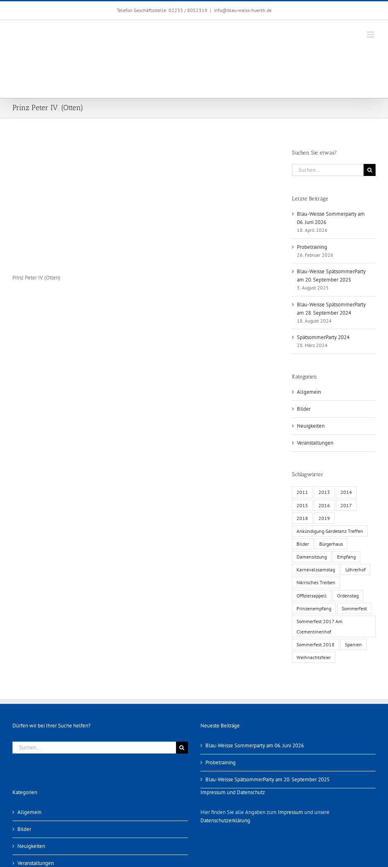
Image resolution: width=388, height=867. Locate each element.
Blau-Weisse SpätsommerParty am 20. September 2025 (267, 779)
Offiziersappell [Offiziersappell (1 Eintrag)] (311, 595)
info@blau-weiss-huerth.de (243, 10)
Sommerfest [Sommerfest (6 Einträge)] (354, 608)
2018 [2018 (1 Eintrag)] (302, 518)
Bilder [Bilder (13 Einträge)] (302, 544)
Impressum (290, 812)
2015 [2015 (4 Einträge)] (302, 505)
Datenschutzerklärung (225, 820)
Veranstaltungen (315, 442)
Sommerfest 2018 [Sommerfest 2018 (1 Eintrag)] (315, 644)
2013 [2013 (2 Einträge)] (324, 492)
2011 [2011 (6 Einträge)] (302, 492)
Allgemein (309, 391)
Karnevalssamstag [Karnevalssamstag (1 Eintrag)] (315, 569)
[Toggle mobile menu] (371, 34)
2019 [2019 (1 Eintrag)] (324, 518)
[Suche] (370, 170)
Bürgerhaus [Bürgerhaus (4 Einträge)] (331, 544)
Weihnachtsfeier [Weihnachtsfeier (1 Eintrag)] (313, 657)
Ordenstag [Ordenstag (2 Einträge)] (348, 595)
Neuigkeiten (311, 425)
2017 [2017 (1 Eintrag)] (346, 505)
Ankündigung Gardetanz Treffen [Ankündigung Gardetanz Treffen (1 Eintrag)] (329, 531)
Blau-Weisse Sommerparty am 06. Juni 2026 (254, 745)
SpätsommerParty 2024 (323, 337)
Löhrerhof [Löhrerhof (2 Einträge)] (355, 569)
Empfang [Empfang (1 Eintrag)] (346, 557)
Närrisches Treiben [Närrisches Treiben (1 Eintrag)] (315, 582)
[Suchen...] (328, 170)
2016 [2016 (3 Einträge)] (324, 505)
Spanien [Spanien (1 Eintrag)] (353, 644)
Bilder (304, 408)
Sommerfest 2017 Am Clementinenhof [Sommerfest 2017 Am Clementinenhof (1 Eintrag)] (319, 626)
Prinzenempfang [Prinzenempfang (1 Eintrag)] (313, 608)
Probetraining (312, 246)
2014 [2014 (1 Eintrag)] (346, 492)
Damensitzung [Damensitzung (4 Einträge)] (311, 557)
